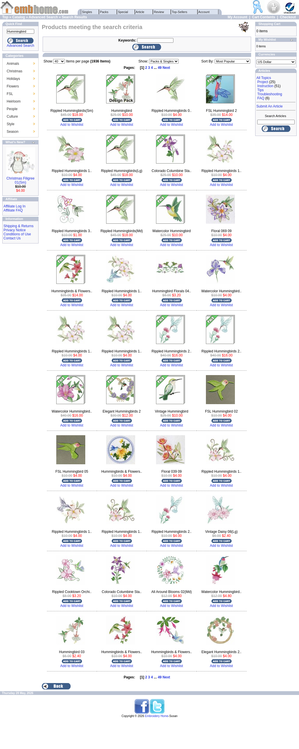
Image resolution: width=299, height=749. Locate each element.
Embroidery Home (156, 716)
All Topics (263, 78)
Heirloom (14, 101)
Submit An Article (269, 106)
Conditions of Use (17, 234)
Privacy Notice (14, 230)
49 (160, 68)
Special (123, 12)
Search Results (74, 17)
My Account (237, 17)
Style (11, 124)
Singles (87, 12)
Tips (260, 90)
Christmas (14, 71)
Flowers (13, 86)
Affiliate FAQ (13, 210)
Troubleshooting (269, 94)
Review (159, 12)
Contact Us (12, 238)
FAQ (260, 98)
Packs (104, 12)
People (12, 109)
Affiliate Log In (14, 206)
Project (262, 82)
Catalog (18, 17)
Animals (13, 64)
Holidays (13, 79)
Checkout (288, 17)
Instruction (265, 86)
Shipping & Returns (18, 226)
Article (140, 12)
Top (5, 17)
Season (13, 132)
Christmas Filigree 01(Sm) (20, 180)
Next (166, 68)
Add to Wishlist (71, 125)
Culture (12, 116)
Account (204, 12)
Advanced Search (43, 17)
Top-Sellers (179, 12)
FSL (10, 94)
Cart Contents (263, 17)
